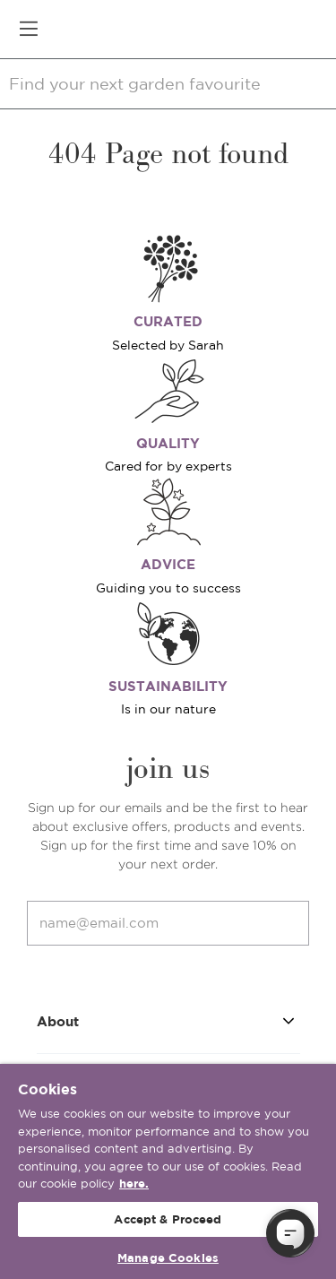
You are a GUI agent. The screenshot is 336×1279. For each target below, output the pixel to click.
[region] (168, 1171)
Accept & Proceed (167, 1219)
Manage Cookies (168, 1258)
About (168, 1020)
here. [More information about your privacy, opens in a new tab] (134, 1183)
